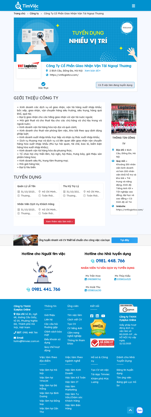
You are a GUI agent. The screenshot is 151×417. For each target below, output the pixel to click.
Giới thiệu (49, 315)
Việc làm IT (71, 382)
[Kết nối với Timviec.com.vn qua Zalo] (139, 410)
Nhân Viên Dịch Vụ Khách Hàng (35, 204)
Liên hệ (48, 319)
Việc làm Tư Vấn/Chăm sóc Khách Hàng (73, 397)
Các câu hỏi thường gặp (51, 325)
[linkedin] (98, 316)
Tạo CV (71, 324)
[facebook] (92, 316)
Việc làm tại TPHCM (46, 379)
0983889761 (94, 279)
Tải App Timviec (100, 374)
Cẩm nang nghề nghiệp (74, 334)
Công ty (34, 13)
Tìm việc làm (74, 315)
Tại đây (124, 240)
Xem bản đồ (92, 70)
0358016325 (124, 279)
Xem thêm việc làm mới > (59, 221)
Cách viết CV (74, 319)
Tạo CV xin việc (100, 369)
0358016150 (94, 290)
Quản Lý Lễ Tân (26, 186)
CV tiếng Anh (74, 328)
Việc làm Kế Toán (75, 377)
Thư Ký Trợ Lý (71, 186)
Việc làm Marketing (71, 388)
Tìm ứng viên (124, 377)
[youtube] (104, 316)
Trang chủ (19, 13)
